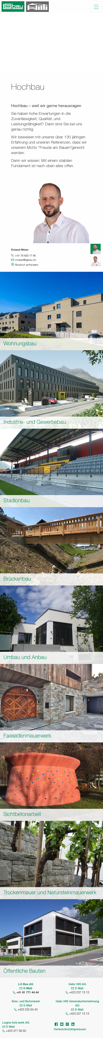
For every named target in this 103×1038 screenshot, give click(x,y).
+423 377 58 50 (16, 1031)
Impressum (78, 1029)
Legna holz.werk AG (15, 1022)
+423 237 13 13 (79, 992)
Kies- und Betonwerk (26, 1001)
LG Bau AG (25, 984)
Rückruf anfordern (26, 265)
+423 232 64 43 (28, 1009)
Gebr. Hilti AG (77, 984)
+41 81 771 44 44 (27, 992)
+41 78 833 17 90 (25, 256)
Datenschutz (62, 1029)
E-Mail (27, 988)
